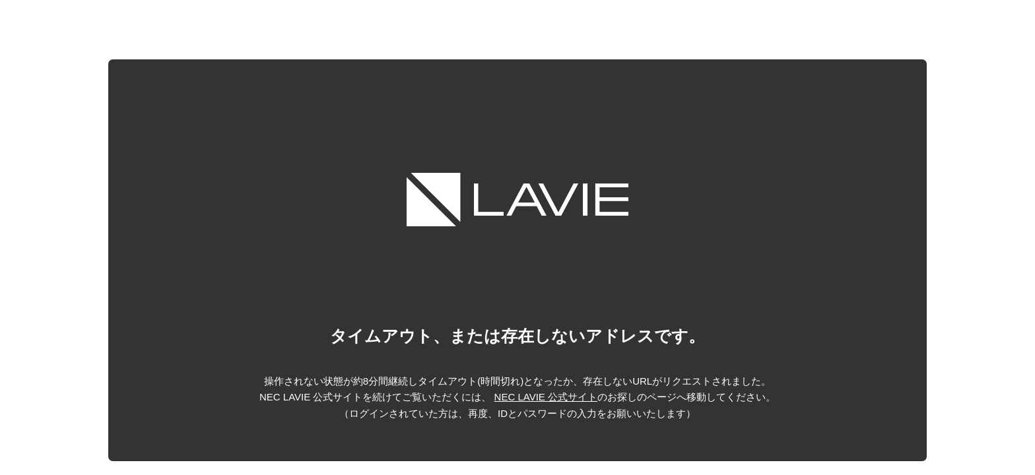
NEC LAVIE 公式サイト (545, 396)
